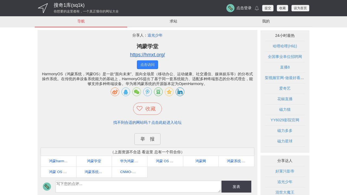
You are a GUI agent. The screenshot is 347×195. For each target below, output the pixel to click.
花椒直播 (285, 99)
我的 (266, 21)
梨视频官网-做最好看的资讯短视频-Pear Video (304, 78)
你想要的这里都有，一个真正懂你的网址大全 (86, 11)
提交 (268, 8)
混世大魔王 (284, 192)
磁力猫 (285, 110)
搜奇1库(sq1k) (69, 5)
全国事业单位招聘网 (285, 57)
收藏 (282, 8)
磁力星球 (285, 141)
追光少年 (155, 35)
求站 (173, 21)
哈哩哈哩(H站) (285, 46)
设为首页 (300, 8)
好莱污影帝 (284, 171)
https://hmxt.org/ (147, 55)
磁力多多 (285, 131)
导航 (81, 21)
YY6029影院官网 (285, 120)
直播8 (285, 67)
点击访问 (147, 65)
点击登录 (244, 8)
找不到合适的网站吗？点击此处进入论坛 (147, 122)
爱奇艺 (285, 88)
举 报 (147, 139)
